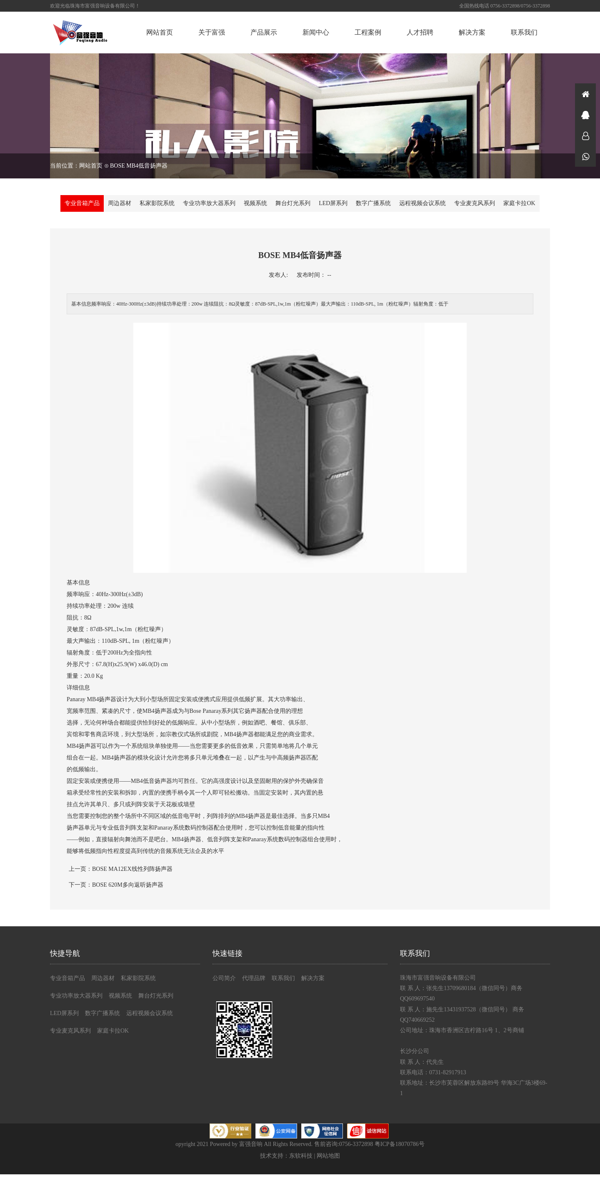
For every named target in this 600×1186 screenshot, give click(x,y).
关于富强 (211, 32)
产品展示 (263, 32)
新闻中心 (315, 32)
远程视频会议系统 (422, 203)
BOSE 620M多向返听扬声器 (127, 885)
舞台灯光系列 (292, 203)
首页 (585, 93)
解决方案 (472, 32)
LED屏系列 (333, 203)
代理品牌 (253, 978)
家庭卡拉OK (519, 203)
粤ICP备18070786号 (400, 1144)
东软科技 (300, 1156)
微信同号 (585, 156)
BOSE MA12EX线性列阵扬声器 (132, 869)
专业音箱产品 (82, 203)
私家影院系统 (157, 203)
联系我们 (524, 32)
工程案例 (368, 32)
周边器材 (119, 203)
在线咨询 (585, 114)
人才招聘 (420, 32)
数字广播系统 (373, 203)
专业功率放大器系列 (209, 203)
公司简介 (224, 978)
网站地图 (328, 1156)
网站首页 (159, 32)
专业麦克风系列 (474, 203)
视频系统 (255, 203)
